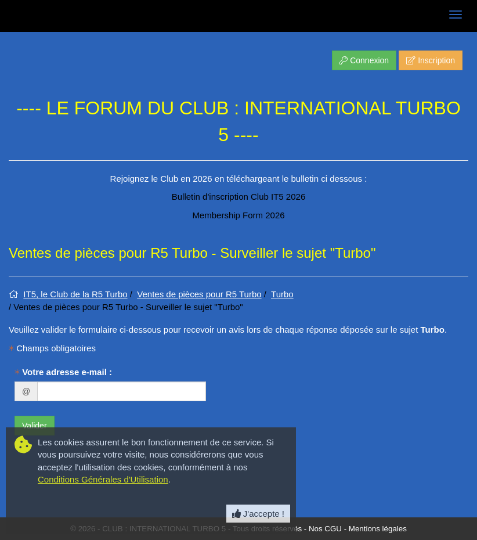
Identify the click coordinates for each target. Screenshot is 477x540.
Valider (34, 425)
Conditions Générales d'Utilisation (103, 479)
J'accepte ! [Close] (258, 514)
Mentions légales (378, 528)
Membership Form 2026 (238, 215)
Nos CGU (325, 528)
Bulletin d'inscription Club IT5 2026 (239, 196)
